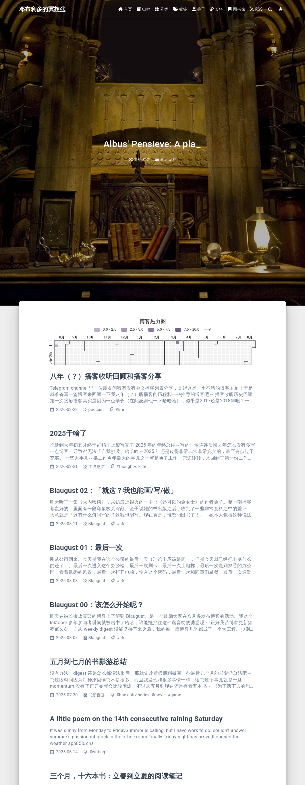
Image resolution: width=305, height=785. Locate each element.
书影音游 (96, 695)
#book (122, 695)
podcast (96, 409)
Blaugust (96, 523)
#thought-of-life (131, 466)
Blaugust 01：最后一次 (86, 548)
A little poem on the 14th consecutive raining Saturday (136, 719)
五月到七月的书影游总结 (88, 662)
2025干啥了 (68, 433)
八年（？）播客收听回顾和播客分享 (106, 376)
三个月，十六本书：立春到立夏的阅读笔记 (116, 776)
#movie (159, 695)
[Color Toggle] (280, 9)
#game (174, 695)
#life (119, 409)
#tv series (140, 695)
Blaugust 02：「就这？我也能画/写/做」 (113, 491)
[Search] (270, 9)
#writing (97, 752)
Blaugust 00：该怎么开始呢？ (97, 605)
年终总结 (96, 466)
